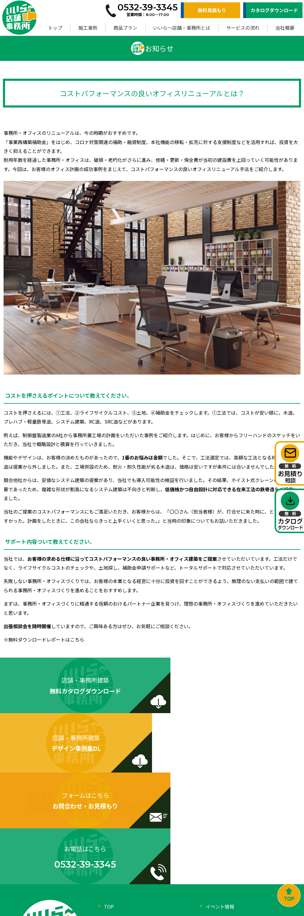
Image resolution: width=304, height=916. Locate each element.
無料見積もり (212, 10)
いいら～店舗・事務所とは (181, 27)
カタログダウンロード (274, 10)
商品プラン (125, 27)
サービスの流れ (242, 27)
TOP (109, 798)
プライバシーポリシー (229, 858)
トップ (55, 27)
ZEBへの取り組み (224, 846)
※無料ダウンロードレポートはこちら (44, 639)
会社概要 (285, 27)
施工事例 (87, 27)
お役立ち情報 (220, 822)
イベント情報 (220, 798)
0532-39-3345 (56, 869)
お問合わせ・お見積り (127, 858)
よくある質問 (220, 834)
